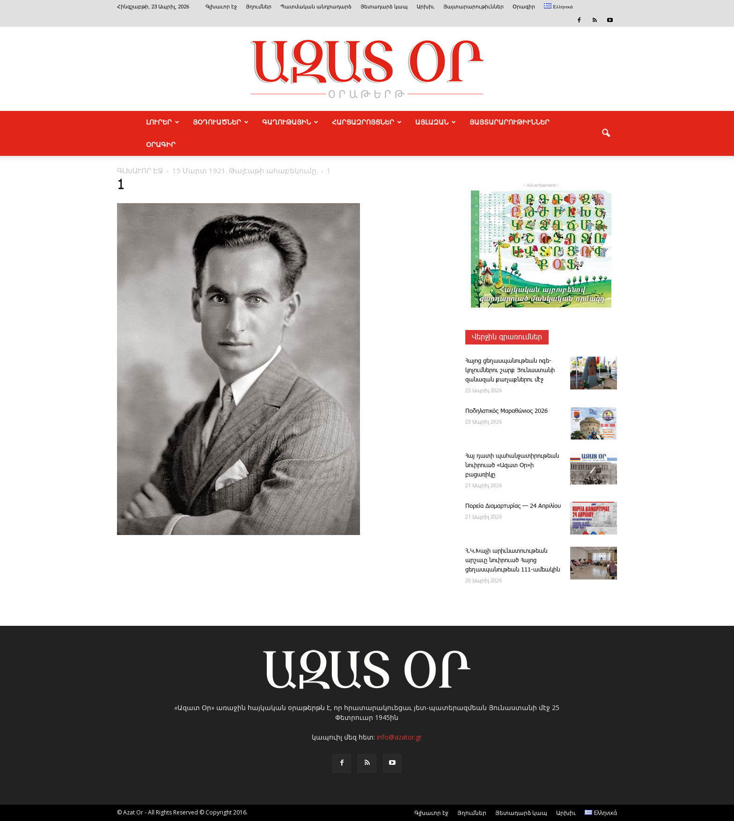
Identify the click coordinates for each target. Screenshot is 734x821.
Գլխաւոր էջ (221, 7)
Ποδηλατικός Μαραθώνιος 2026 (506, 411)
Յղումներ (259, 7)
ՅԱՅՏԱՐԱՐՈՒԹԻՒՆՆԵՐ (510, 122)
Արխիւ (425, 7)
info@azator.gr (399, 737)
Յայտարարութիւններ (473, 7)
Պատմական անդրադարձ (316, 7)
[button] (606, 133)
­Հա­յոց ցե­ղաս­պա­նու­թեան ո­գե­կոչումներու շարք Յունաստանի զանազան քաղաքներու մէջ (510, 370)
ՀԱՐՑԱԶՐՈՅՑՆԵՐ (367, 122)
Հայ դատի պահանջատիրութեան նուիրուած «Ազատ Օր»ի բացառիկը (512, 465)
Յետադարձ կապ (384, 7)
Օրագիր (524, 7)
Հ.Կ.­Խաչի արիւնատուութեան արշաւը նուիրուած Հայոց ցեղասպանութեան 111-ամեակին (512, 560)
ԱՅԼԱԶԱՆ (435, 122)
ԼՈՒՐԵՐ (162, 122)
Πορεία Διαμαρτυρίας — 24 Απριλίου (513, 506)
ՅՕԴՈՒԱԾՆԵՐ (221, 122)
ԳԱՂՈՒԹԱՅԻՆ (290, 122)
